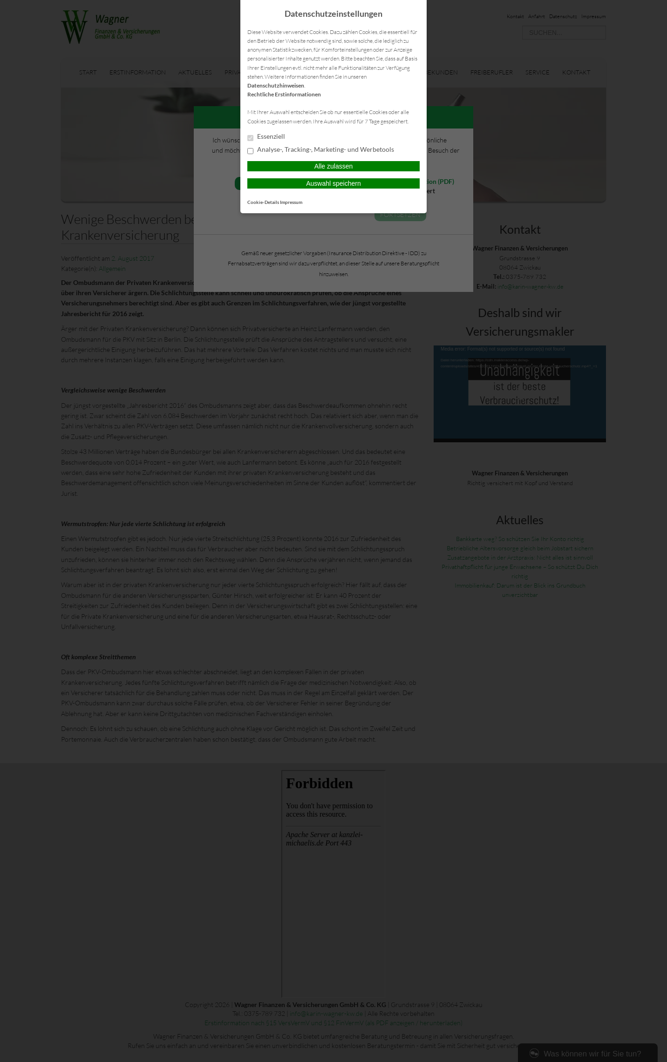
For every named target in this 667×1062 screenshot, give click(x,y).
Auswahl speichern (333, 183)
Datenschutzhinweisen (275, 85)
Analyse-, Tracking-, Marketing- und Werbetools (320, 150)
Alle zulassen (333, 166)
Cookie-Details (263, 202)
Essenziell (266, 137)
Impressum (291, 202)
